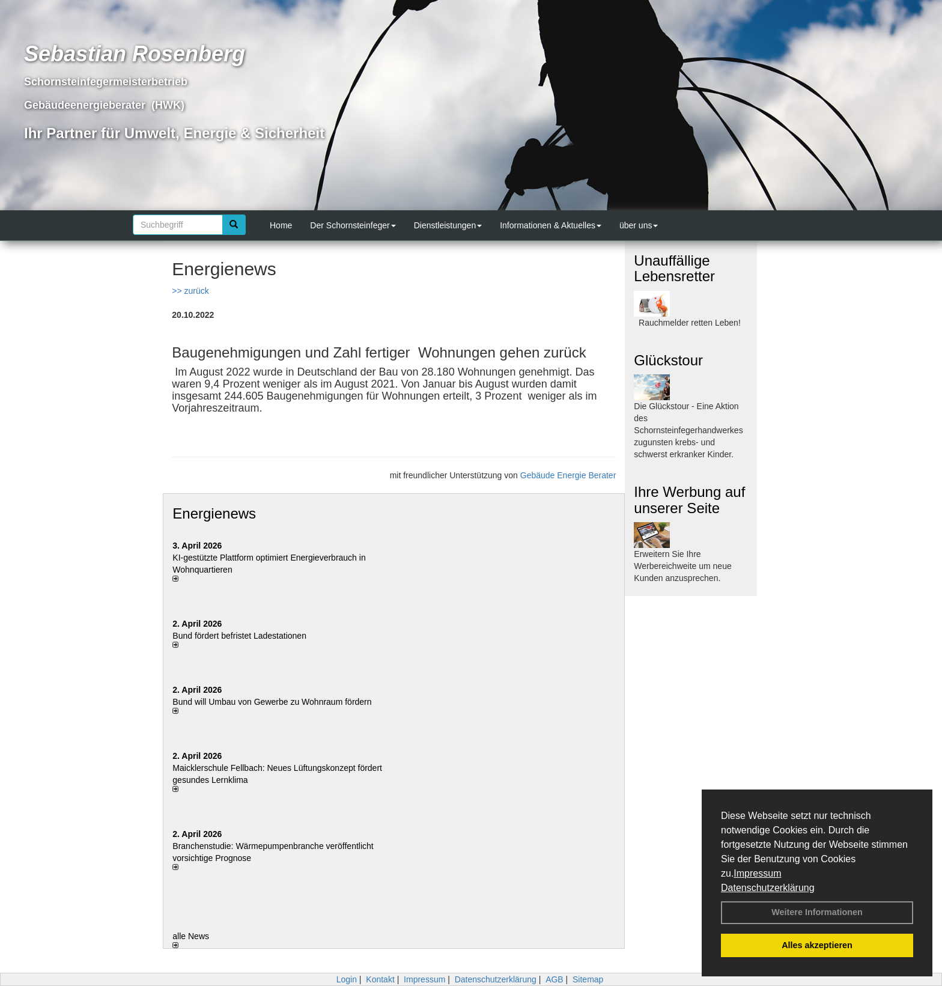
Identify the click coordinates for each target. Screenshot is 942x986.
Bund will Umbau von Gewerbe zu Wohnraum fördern (271, 702)
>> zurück (190, 291)
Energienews (214, 513)
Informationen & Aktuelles (550, 225)
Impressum (757, 873)
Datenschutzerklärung (768, 888)
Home (281, 225)
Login (346, 979)
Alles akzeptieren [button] (817, 945)
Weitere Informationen (817, 912)
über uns (638, 225)
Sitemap (588, 979)
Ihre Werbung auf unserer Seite (689, 500)
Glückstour (668, 360)
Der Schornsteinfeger (352, 225)
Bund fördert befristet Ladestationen (239, 636)
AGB (554, 979)
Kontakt (380, 979)
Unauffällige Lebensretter (674, 268)
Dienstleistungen (448, 225)
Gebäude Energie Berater (568, 475)
